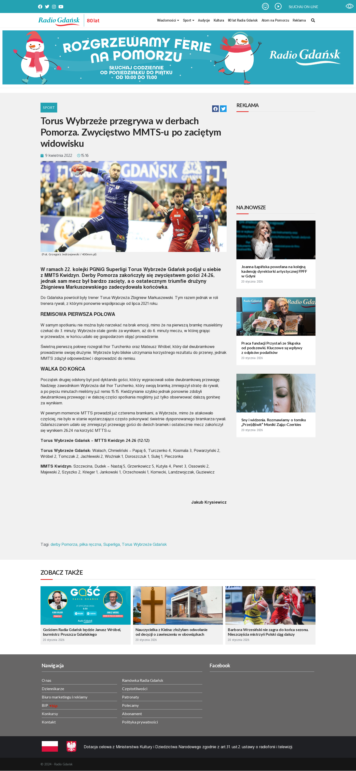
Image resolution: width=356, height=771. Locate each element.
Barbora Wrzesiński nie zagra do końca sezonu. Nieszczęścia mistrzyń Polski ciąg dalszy (268, 631)
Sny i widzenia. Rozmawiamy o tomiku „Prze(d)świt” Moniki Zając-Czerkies (273, 422)
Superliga (111, 544)
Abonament (132, 713)
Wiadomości (168, 20)
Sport (188, 20)
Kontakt (49, 722)
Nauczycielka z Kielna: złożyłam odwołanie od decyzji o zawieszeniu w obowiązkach (171, 631)
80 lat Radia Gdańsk (243, 20)
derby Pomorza (64, 544)
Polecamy (130, 705)
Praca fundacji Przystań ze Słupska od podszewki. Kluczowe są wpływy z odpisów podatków (271, 348)
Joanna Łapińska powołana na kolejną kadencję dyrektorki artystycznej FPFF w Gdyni (274, 271)
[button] (215, 108)
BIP (45, 705)
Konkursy (50, 713)
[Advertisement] (276, 158)
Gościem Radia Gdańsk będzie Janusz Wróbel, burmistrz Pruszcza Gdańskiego (82, 631)
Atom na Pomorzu (275, 20)
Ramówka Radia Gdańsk (142, 680)
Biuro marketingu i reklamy (64, 697)
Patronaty (130, 697)
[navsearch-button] (313, 20)
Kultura (219, 20)
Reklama (299, 20)
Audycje (204, 20)
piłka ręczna (90, 544)
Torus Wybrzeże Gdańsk (144, 544)
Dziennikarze (53, 688)
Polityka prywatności (140, 722)
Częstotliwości (134, 688)
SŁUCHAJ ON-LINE (303, 6)
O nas (46, 680)
